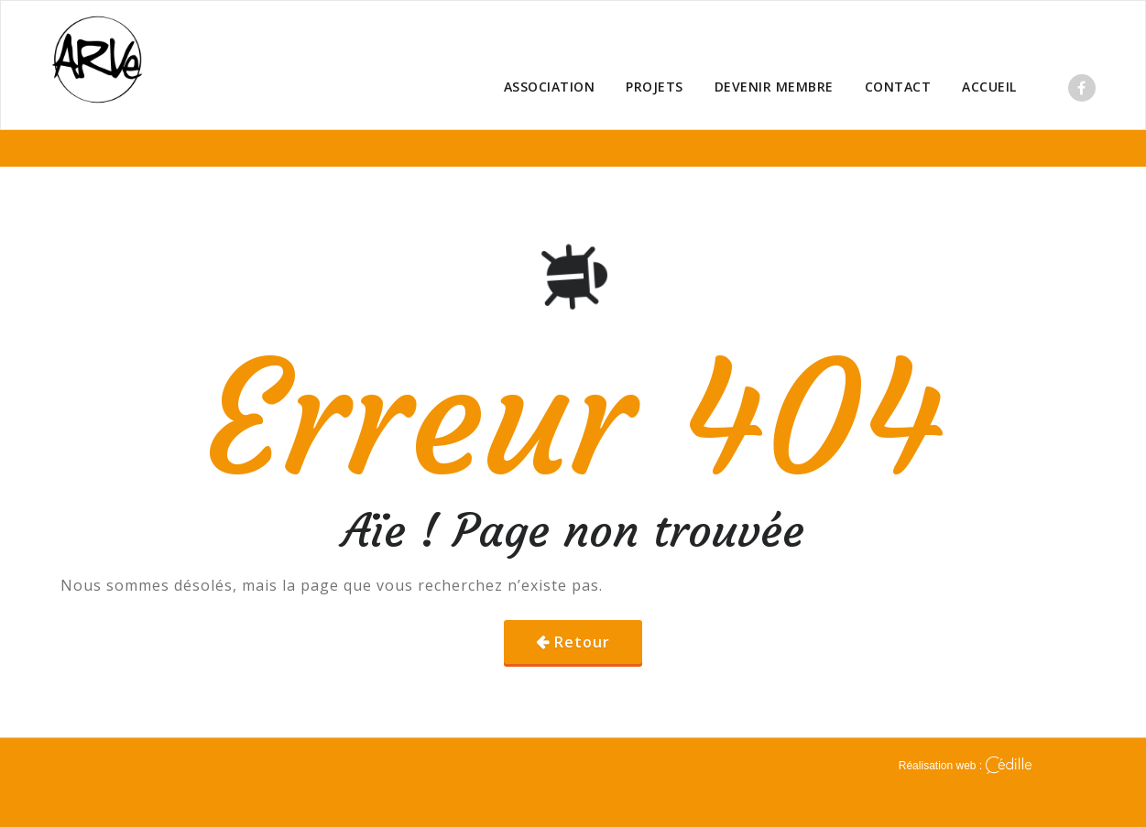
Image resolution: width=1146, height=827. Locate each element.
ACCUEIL (989, 86)
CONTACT (898, 86)
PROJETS (654, 86)
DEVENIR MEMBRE (774, 86)
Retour (582, 642)
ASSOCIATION (549, 86)
